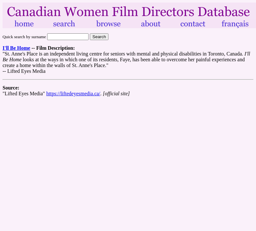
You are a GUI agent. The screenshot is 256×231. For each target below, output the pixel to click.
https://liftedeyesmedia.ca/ (73, 93)
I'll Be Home (16, 48)
